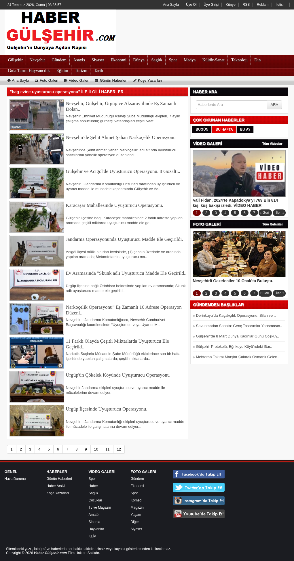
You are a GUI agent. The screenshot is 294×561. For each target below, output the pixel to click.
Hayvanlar (96, 529)
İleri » (280, 213)
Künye (231, 5)
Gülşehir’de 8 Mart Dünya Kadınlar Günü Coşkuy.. (237, 336)
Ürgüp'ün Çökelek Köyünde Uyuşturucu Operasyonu (118, 375)
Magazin (137, 507)
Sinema (94, 522)
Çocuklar (95, 500)
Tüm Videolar (272, 143)
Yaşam (136, 515)
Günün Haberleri (59, 479)
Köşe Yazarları (58, 493)
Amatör (94, 515)
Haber (93, 486)
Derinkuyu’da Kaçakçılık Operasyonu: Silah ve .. (236, 315)
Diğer (135, 522)
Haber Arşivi (56, 486)
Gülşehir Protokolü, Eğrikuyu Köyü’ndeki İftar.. (234, 346)
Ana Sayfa (171, 5)
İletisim (281, 5)
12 (119, 449)
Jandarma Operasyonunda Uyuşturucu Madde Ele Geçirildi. (124, 239)
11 (107, 449)
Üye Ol (191, 5)
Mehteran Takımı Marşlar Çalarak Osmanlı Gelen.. (237, 357)
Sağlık (93, 493)
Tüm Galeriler (272, 224)
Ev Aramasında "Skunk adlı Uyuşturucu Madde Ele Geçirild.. (126, 273)
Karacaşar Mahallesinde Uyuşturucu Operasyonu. (114, 205)
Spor (92, 479)
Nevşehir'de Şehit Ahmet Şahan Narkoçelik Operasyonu (121, 137)
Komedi (137, 500)
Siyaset (136, 529)
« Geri (264, 213)
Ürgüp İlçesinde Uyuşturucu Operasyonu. (106, 409)
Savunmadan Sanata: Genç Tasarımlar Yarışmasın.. (239, 326)
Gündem (137, 479)
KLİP (92, 536)
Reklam (263, 5)
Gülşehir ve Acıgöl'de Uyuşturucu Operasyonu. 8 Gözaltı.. (123, 171)
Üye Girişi (211, 5)
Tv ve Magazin (100, 507)
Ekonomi (137, 486)
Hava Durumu (15, 479)
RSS (246, 5)
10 (96, 449)
